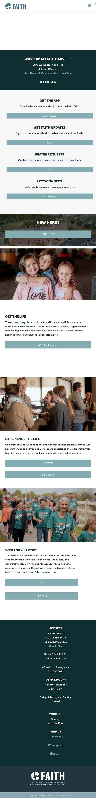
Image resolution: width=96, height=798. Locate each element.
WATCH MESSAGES (48, 344)
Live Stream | (32, 73)
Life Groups (48, 474)
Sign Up (49, 142)
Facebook (56, 736)
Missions (41, 596)
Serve (41, 582)
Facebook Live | (51, 73)
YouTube (67, 73)
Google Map (56, 645)
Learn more (48, 234)
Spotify (56, 753)
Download (50, 115)
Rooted (48, 463)
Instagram (55, 745)
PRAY (50, 169)
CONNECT (49, 196)
